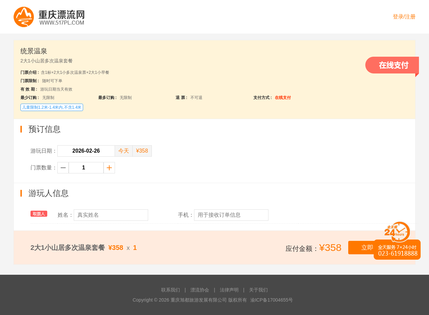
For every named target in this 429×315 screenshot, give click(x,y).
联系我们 (170, 290)
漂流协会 (199, 290)
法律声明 (229, 290)
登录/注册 (404, 16)
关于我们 (258, 290)
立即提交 (373, 247)
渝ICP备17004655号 (271, 300)
